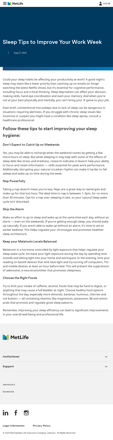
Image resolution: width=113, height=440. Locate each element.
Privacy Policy (42, 426)
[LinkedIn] (5, 413)
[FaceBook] (16, 413)
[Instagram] (26, 413)
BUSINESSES (8, 392)
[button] (5, 3)
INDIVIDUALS (9, 385)
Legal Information (14, 426)
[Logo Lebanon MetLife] (16, 339)
